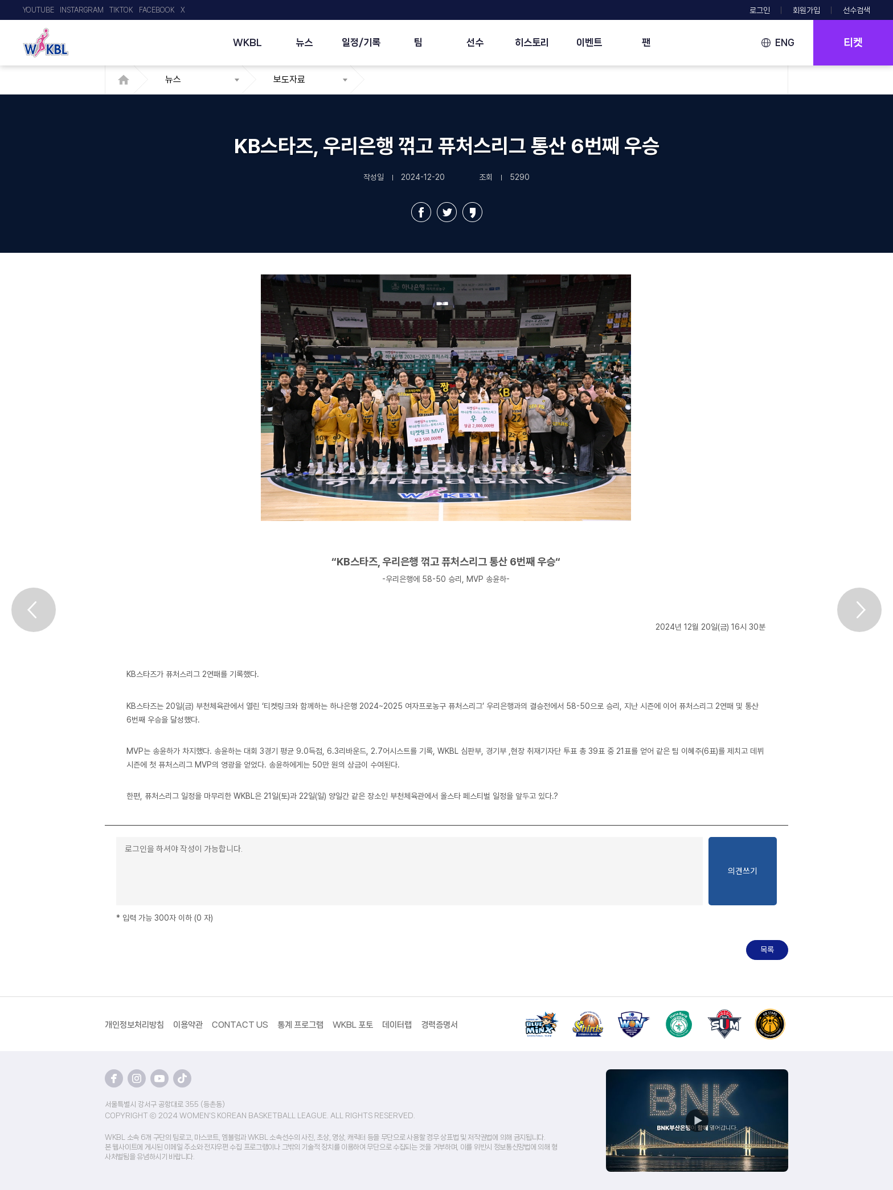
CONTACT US (240, 1024)
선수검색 (856, 10)
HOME (126, 79)
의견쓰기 (742, 871)
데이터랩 (397, 1024)
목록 (767, 949)
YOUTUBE (38, 10)
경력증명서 (439, 1024)
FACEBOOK (157, 10)
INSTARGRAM (82, 10)
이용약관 (188, 1024)
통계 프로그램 (300, 1024)
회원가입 (806, 10)
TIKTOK (121, 10)
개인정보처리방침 (134, 1024)
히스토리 (532, 42)
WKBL (247, 42)
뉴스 (304, 42)
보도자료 (289, 79)
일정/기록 (361, 42)
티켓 (853, 42)
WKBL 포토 (353, 1024)
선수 (475, 42)
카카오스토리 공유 (472, 212)
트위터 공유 (447, 212)
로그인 (759, 10)
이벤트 (589, 42)
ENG (784, 42)
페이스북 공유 (421, 212)
